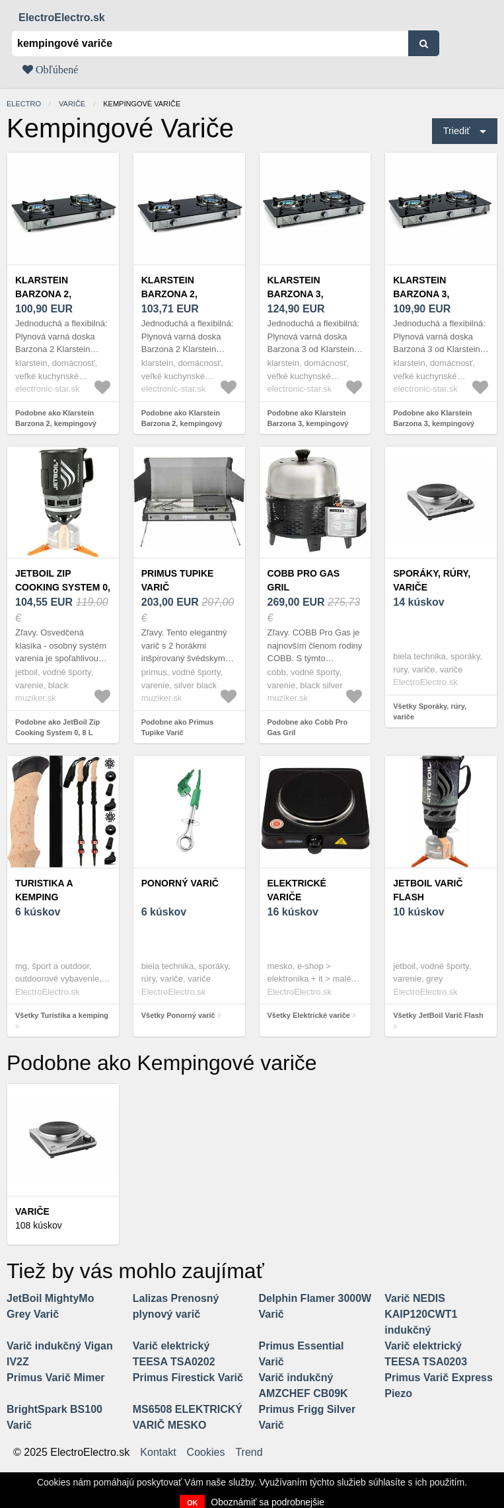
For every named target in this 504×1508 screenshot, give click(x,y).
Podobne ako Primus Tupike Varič (177, 727)
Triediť (456, 131)
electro (24, 104)
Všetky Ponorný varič (178, 1015)
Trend (248, 1452)
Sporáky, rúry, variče (431, 580)
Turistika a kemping (44, 890)
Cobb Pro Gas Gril (304, 580)
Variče (72, 104)
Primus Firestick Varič (188, 1377)
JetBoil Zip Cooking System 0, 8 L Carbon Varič (62, 587)
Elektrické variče (297, 890)
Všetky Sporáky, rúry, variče (429, 711)
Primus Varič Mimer (56, 1377)
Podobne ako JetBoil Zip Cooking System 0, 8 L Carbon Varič (57, 733)
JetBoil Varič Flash (427, 890)
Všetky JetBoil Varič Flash (438, 1015)
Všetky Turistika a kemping (61, 1015)
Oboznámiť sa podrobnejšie (267, 1502)
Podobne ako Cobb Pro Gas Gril (308, 727)
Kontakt (158, 1452)
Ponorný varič (180, 883)
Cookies (206, 1452)
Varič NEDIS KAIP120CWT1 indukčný (420, 1314)
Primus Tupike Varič (177, 580)
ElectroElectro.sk (61, 17)
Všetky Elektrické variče (309, 1015)
